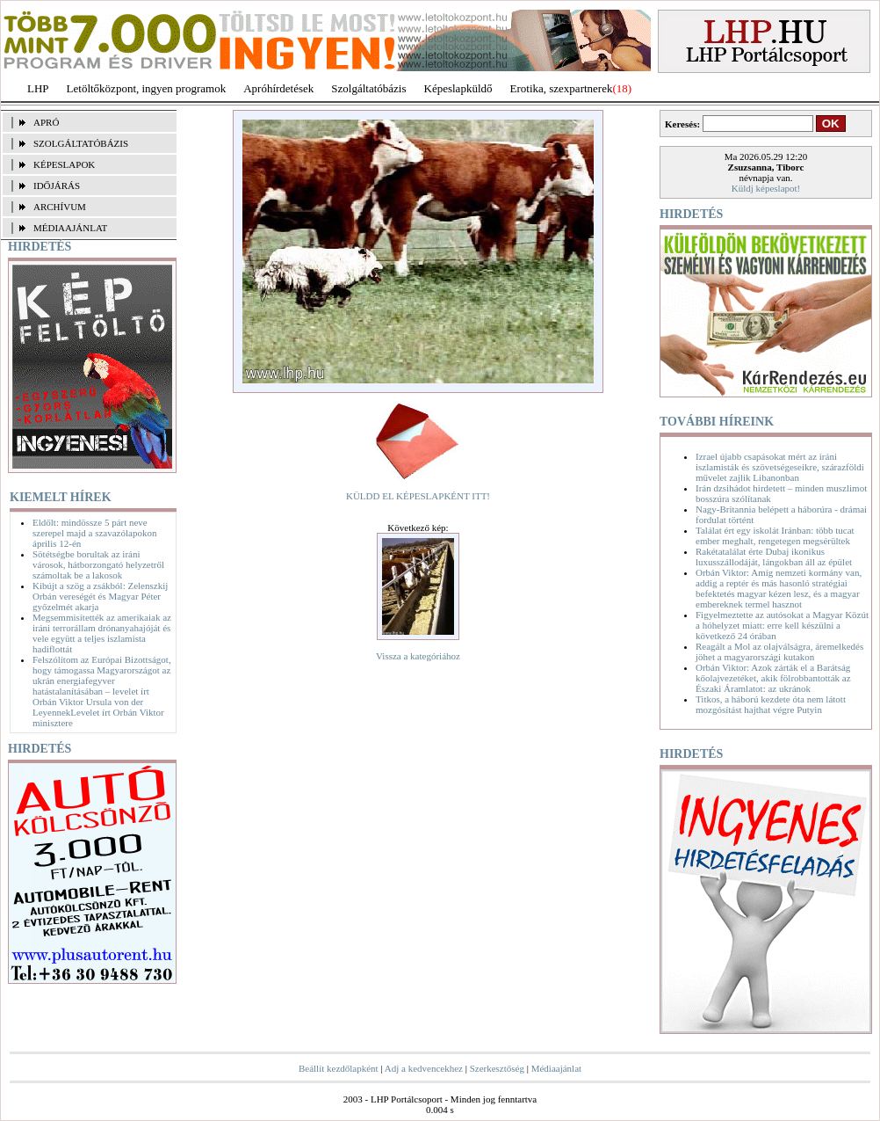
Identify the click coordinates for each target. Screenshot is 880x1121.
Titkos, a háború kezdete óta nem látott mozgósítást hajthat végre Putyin (771, 704)
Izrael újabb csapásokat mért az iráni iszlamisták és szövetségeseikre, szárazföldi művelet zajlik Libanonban (780, 467)
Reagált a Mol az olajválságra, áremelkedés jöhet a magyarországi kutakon (779, 651)
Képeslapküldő (458, 88)
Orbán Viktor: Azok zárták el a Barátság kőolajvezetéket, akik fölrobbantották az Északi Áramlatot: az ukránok (773, 678)
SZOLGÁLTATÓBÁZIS (80, 143)
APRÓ (46, 122)
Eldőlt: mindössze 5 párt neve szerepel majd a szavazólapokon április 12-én (94, 533)
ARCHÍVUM (59, 206)
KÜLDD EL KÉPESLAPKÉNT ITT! (418, 496)
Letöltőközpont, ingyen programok (147, 88)
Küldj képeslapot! (766, 188)
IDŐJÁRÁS (56, 185)
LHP (38, 88)
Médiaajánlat (556, 1068)
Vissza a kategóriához (418, 656)
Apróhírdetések (278, 88)
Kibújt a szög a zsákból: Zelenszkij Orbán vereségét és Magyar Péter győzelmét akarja (100, 596)
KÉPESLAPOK (64, 164)
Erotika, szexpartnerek (561, 88)
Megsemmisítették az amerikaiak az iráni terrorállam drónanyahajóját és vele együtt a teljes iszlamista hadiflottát (101, 633)
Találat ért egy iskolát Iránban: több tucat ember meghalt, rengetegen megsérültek (775, 535)
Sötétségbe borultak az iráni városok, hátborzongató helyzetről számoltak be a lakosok (98, 564)
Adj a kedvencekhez (424, 1068)
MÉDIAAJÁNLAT (70, 227)
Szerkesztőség (497, 1068)
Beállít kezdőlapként (339, 1068)
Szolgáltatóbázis (368, 88)
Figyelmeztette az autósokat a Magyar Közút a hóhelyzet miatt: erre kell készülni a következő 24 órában (782, 625)
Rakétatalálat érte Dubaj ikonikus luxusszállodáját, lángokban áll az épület (774, 556)
